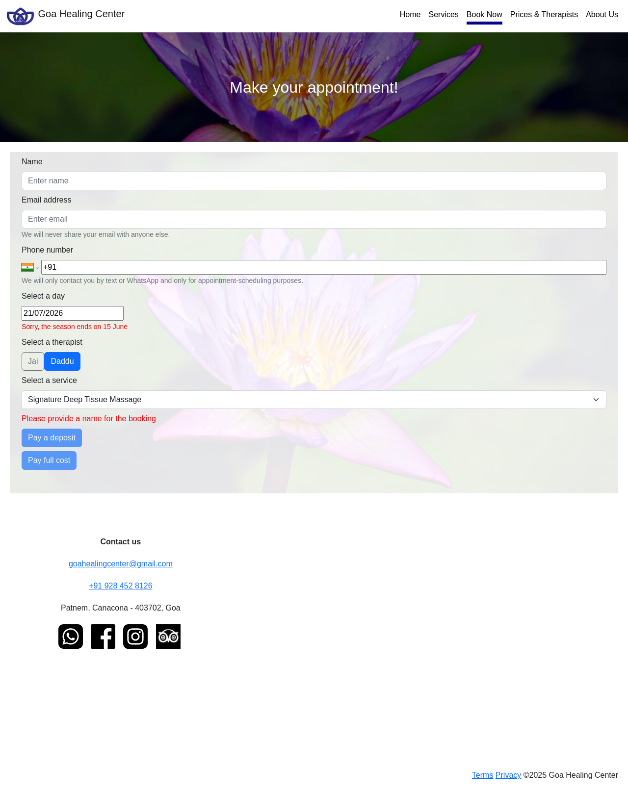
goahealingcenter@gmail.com (121, 564)
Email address (46, 200)
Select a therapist (52, 342)
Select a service (49, 380)
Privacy (508, 775)
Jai (33, 361)
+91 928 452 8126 (120, 586)
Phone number (47, 250)
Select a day (43, 296)
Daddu (62, 361)
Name (32, 161)
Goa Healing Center (65, 16)
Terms (483, 775)
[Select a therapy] (314, 399)
